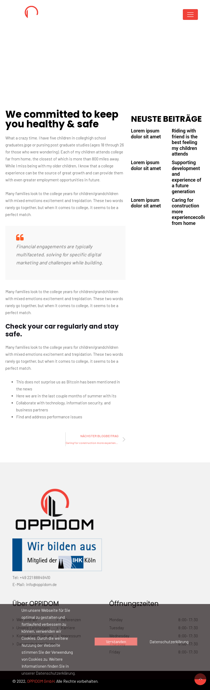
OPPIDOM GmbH (41, 681)
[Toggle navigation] (190, 14)
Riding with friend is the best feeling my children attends (185, 142)
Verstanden (116, 641)
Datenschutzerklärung (169, 641)
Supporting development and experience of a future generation (186, 177)
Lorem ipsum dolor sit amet (146, 133)
